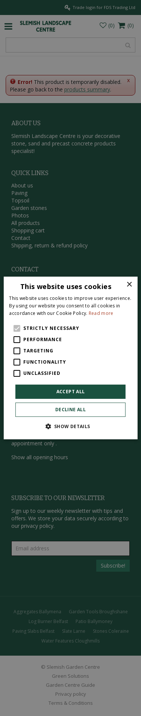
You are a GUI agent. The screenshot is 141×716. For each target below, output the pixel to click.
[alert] (70, 358)
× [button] (129, 285)
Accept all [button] (70, 391)
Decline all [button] (70, 409)
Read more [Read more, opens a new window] (101, 313)
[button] (70, 426)
